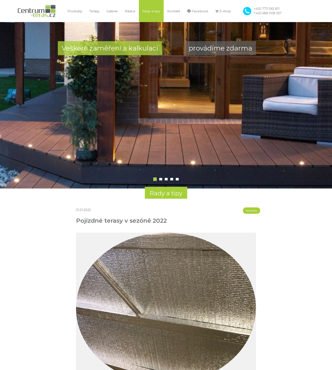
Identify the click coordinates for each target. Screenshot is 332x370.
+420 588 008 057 (268, 13)
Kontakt (173, 11)
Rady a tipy (151, 11)
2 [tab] (160, 179)
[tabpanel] (166, 105)
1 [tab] (155, 179)
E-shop (223, 11)
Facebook (197, 11)
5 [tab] (177, 179)
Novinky (251, 210)
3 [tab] (166, 179)
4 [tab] (171, 179)
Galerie (112, 11)
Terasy (94, 11)
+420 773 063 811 (267, 9)
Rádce (130, 11)
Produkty (75, 11)
